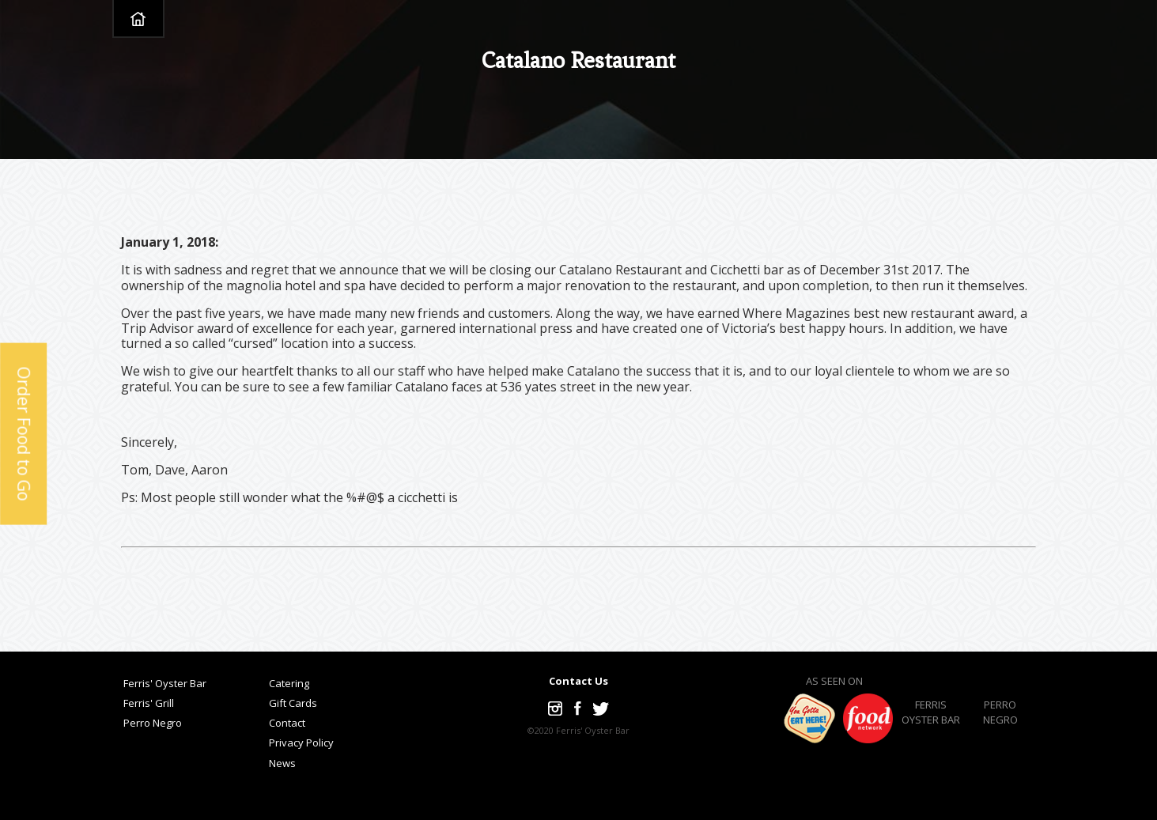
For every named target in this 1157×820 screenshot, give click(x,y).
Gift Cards (293, 703)
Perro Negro (152, 723)
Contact (287, 723)
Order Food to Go (24, 433)
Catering (289, 683)
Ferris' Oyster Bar (164, 683)
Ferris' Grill (148, 703)
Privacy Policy (301, 742)
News (282, 763)
